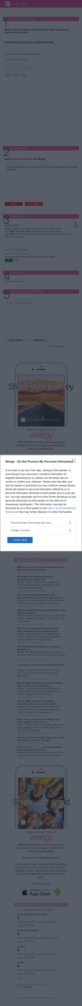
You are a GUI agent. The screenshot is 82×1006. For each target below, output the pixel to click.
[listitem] (41, 523)
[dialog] (41, 503)
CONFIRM (20, 540)
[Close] (75, 461)
